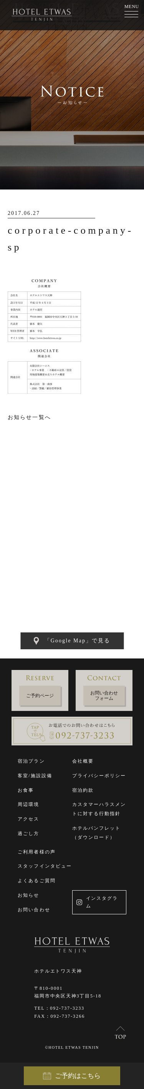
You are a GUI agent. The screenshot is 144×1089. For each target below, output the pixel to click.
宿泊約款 (83, 790)
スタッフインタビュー (45, 866)
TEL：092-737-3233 (59, 1008)
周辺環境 (28, 804)
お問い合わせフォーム (104, 695)
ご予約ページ (40, 695)
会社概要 (83, 761)
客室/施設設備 (35, 775)
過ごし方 (28, 833)
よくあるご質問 (37, 880)
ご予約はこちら (72, 1076)
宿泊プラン (31, 761)
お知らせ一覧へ (29, 417)
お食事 (26, 790)
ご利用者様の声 (37, 852)
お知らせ (28, 895)
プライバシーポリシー (99, 775)
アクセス (28, 819)
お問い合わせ (34, 909)
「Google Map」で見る (72, 641)
